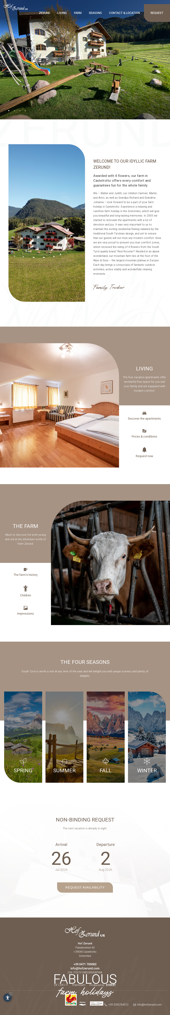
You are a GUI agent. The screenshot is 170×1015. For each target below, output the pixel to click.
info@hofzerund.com (85, 968)
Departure (105, 845)
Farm (78, 13)
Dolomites (85, 956)
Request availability (85, 887)
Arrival (61, 845)
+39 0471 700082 (85, 964)
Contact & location (124, 13)
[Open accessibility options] (7, 997)
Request (157, 13)
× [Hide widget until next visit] (10, 994)
